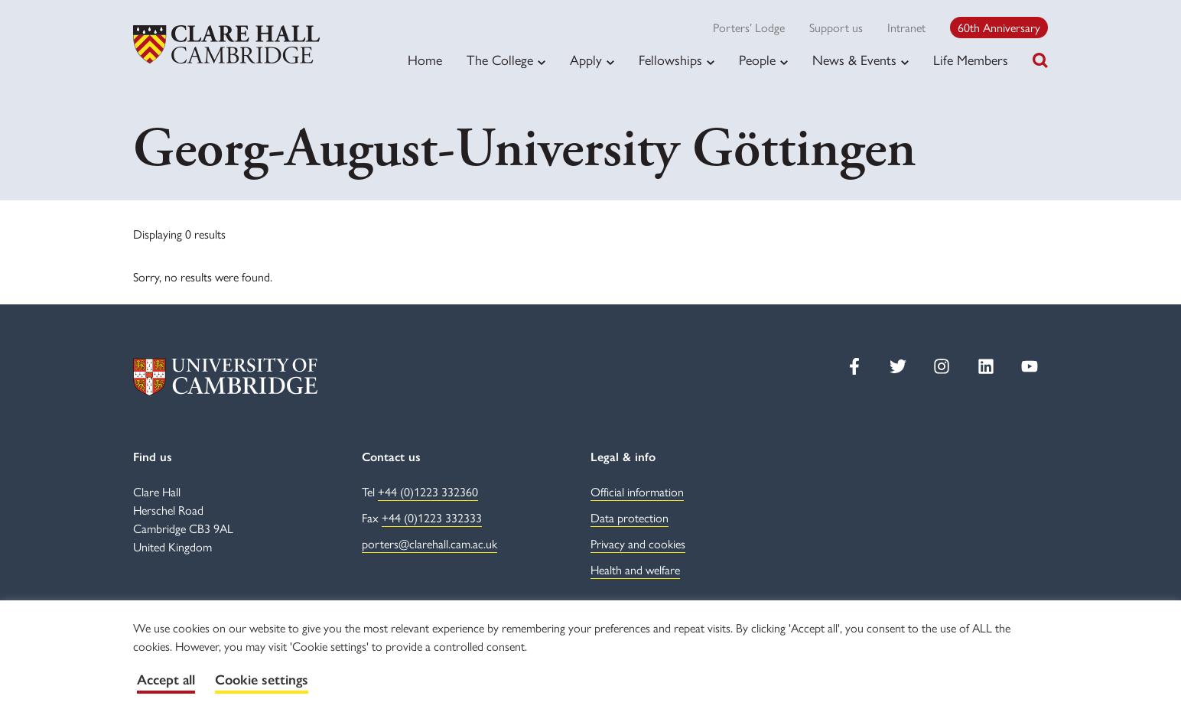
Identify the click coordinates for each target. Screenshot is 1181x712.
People (757, 59)
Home (425, 59)
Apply (586, 59)
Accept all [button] (166, 679)
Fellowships (670, 59)
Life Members (970, 59)
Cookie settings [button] (261, 679)
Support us (836, 27)
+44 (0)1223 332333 (432, 517)
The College (500, 59)
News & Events (854, 59)
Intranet (906, 27)
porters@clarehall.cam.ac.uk (429, 543)
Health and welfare (635, 569)
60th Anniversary (999, 27)
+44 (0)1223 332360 (428, 491)
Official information (637, 491)
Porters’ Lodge (749, 27)
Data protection (629, 517)
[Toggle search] (1040, 60)
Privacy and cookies (637, 543)
